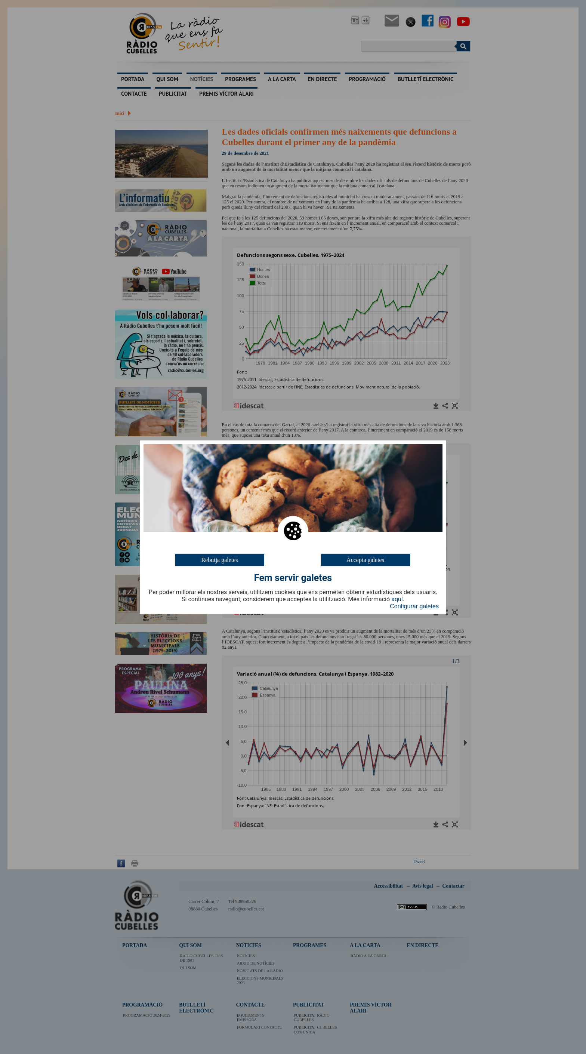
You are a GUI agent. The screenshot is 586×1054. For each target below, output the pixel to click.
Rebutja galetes (219, 559)
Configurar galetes (414, 606)
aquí (397, 599)
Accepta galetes (365, 559)
